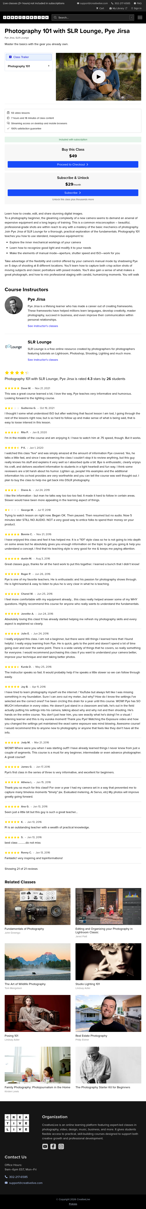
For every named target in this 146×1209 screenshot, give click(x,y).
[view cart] (101, 8)
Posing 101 (11, 1036)
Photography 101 (19, 66)
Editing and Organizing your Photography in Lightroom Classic (104, 930)
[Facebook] (53, 1146)
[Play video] (98, 77)
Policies (73, 1204)
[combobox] (93, 17)
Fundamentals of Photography (24, 929)
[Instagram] (61, 1146)
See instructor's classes (43, 326)
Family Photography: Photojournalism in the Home (37, 1087)
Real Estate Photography (91, 1036)
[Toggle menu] (140, 17)
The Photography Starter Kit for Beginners (103, 1087)
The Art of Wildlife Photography (25, 984)
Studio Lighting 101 (88, 984)
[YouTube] (45, 1146)
